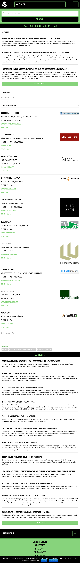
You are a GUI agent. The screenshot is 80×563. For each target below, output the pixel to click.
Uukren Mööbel (7, 269)
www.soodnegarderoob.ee (12, 124)
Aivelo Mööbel (7, 313)
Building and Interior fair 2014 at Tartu (19, 416)
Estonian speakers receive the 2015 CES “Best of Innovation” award (31, 361)
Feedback (40, 548)
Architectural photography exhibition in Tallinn (23, 496)
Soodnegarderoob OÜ (10, 113)
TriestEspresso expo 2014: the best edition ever (22, 388)
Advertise (40, 545)
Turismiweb (40, 552)
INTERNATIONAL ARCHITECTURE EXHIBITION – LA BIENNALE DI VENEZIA (29, 428)
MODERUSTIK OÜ (7, 291)
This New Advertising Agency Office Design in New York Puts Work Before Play (35, 53)
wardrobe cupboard (29, 349)
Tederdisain (6, 222)
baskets (4, 349)
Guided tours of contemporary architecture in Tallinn (26, 512)
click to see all (40, 523)
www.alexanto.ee (8, 210)
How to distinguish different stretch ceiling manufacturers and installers (35, 69)
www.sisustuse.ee (8, 189)
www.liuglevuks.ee (9, 254)
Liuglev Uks (6, 244)
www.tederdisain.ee (9, 233)
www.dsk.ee (6, 145)
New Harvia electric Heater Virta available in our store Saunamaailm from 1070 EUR (38, 471)
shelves (48, 349)
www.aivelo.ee (7, 324)
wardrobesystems (15, 349)
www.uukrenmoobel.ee (10, 280)
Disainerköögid (7, 135)
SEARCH (40, 19)
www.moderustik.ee (9, 302)
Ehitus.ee (40, 555)
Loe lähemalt (53, 560)
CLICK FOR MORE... (40, 84)
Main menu (40, 4)
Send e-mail (6, 127)
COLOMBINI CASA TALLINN (11, 200)
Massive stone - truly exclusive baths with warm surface (27, 483)
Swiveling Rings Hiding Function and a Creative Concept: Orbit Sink (31, 38)
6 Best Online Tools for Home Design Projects (22, 457)
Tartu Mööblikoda (9, 156)
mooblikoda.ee (7, 167)
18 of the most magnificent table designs (20, 443)
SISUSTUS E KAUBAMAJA (10, 178)
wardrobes (40, 349)
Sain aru (44, 560)
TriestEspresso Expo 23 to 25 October (18, 402)
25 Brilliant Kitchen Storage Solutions (19, 373)
